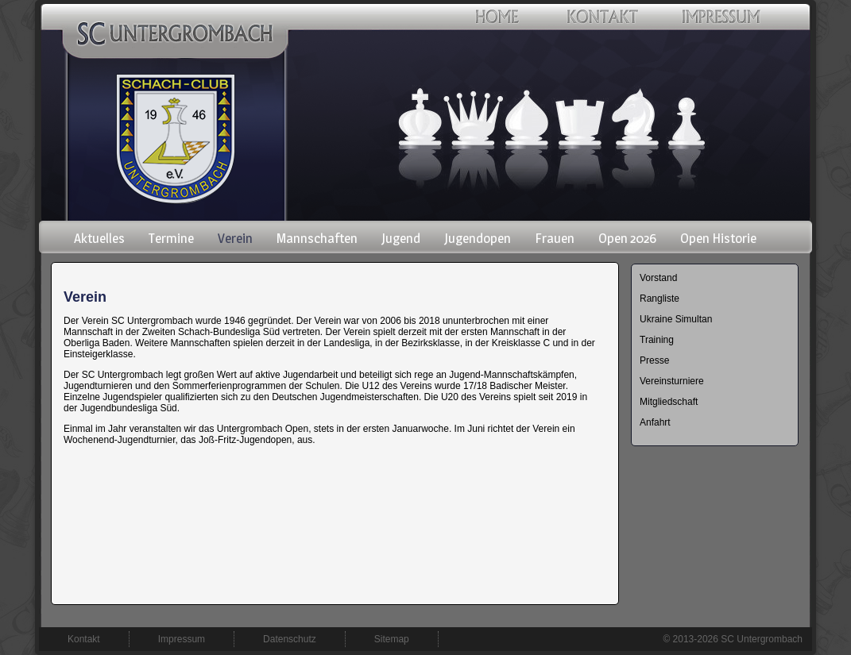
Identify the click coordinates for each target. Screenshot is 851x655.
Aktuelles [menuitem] (99, 238)
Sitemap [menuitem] (391, 639)
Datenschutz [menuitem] (289, 639)
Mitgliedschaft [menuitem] (669, 401)
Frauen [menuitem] (554, 238)
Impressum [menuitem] (181, 639)
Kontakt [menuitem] (84, 639)
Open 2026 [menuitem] (627, 238)
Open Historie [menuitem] (718, 238)
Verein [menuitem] (235, 238)
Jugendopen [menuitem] (477, 238)
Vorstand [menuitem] (658, 277)
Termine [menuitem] (171, 238)
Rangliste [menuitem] (659, 298)
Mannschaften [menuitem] (317, 238)
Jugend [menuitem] (400, 238)
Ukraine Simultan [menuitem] (676, 319)
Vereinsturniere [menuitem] (672, 381)
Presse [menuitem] (654, 360)
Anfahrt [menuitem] (655, 422)
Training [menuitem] (657, 339)
